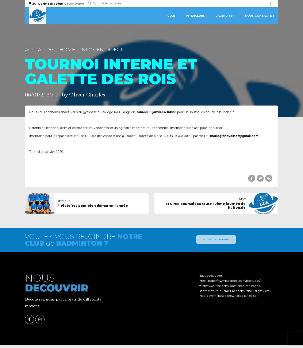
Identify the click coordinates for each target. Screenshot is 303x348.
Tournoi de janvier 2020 (46, 152)
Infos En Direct (101, 50)
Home (67, 50)
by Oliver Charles (83, 95)
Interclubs (195, 15)
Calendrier (225, 15)
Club (171, 15)
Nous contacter (259, 15)
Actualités (39, 50)
